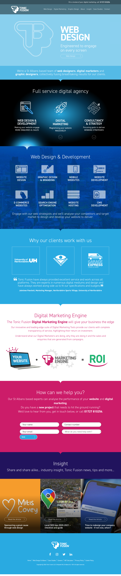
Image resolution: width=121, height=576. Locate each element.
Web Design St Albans (37, 562)
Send (24, 440)
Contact (107, 9)
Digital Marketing (60, 9)
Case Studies (98, 9)
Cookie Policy (92, 562)
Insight (89, 9)
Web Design (48, 9)
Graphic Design (73, 9)
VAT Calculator (70, 562)
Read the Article (14, 514)
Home (26, 562)
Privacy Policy (81, 562)
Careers (60, 562)
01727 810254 (104, 2)
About (83, 9)
